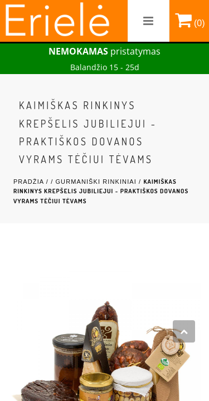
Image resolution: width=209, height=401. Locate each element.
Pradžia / (32, 181)
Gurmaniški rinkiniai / (99, 181)
